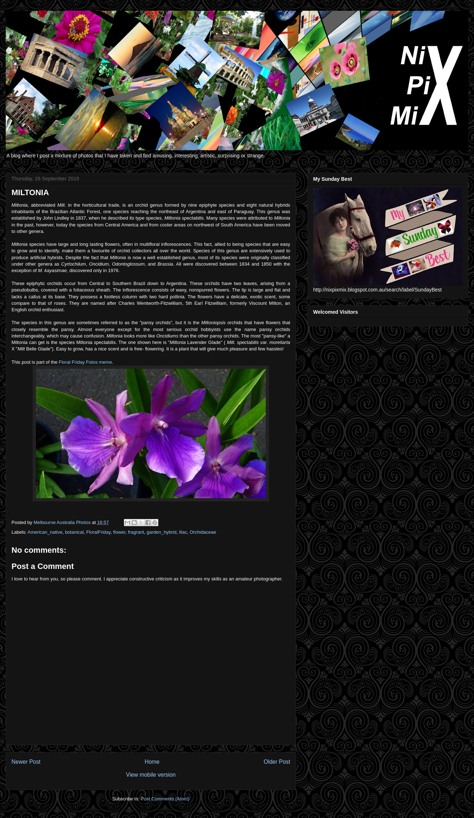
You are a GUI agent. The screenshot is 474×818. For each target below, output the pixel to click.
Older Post (277, 762)
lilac (183, 532)
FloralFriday (98, 532)
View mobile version (151, 775)
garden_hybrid (161, 532)
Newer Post (26, 762)
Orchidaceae (203, 532)
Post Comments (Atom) (165, 798)
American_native (45, 532)
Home (152, 762)
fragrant (136, 532)
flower (119, 532)
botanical (74, 532)
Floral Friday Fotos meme (85, 362)
